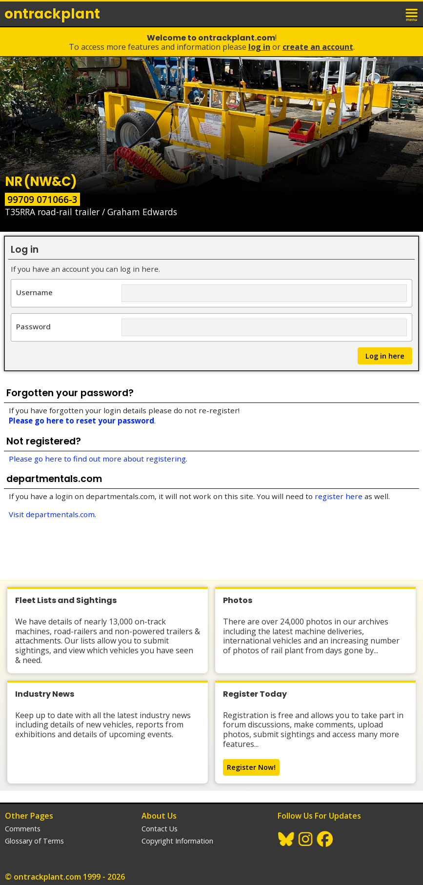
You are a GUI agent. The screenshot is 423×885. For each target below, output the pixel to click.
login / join (391, 13)
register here (339, 496)
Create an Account (317, 46)
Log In (259, 46)
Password (33, 326)
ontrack (52, 13)
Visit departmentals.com (52, 514)
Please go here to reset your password (81, 420)
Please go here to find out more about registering (97, 458)
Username (34, 292)
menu (412, 13)
